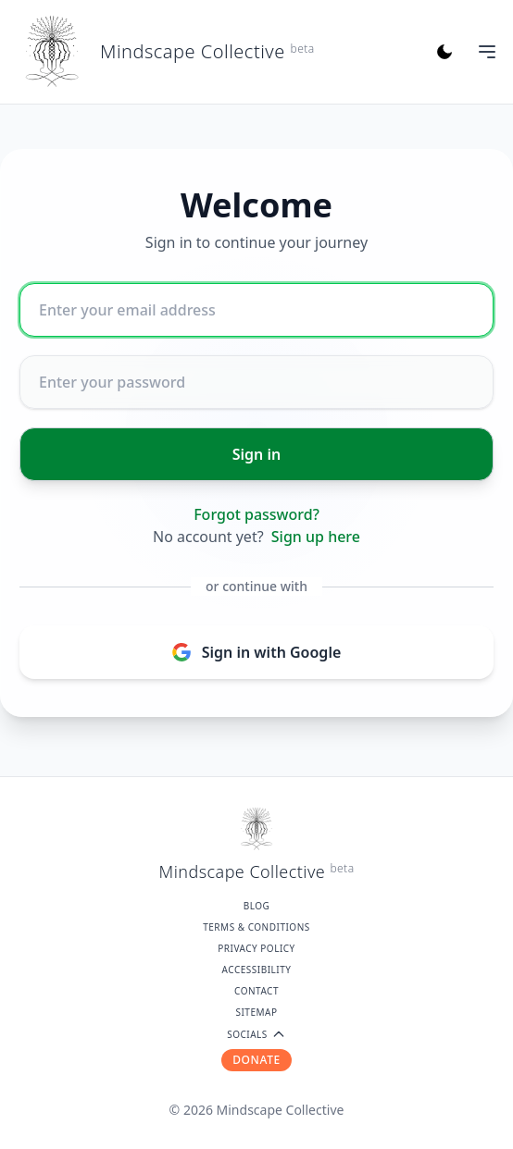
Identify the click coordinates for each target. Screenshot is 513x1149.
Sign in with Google (257, 652)
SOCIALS (256, 1034)
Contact (256, 990)
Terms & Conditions (256, 926)
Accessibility (257, 969)
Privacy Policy (256, 948)
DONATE (256, 1060)
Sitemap (256, 1012)
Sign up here (315, 536)
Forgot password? (256, 514)
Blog (257, 905)
